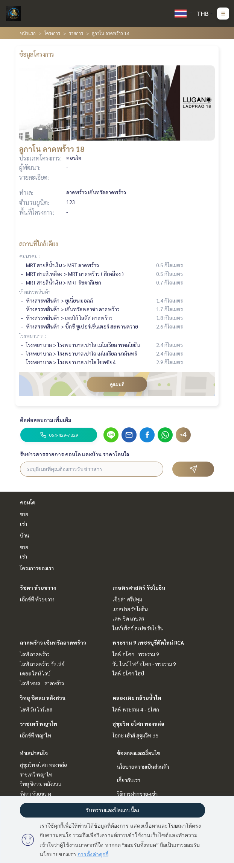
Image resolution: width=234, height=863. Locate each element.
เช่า (23, 523)
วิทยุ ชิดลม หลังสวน (42, 697)
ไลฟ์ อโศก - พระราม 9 (135, 654)
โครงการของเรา (37, 568)
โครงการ (52, 33)
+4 (183, 435)
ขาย (24, 513)
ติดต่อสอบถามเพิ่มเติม (45, 419)
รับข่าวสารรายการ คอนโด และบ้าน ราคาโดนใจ (74, 454)
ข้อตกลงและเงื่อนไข (138, 752)
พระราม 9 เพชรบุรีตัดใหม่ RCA (148, 642)
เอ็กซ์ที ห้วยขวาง (37, 599)
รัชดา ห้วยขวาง (38, 587)
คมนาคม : (29, 256)
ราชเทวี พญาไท (38, 723)
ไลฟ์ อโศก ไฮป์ (128, 673)
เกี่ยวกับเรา (128, 780)
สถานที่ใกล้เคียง (38, 244)
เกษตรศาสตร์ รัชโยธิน (138, 587)
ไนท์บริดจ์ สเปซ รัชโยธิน (138, 628)
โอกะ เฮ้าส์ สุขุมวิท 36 (135, 735)
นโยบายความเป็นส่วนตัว (143, 766)
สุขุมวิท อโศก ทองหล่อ (138, 723)
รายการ (76, 33)
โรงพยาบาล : (32, 335)
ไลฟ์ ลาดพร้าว (35, 654)
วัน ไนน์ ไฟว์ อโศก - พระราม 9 (144, 663)
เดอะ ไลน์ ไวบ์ (35, 673)
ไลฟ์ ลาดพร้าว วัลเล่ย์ (42, 663)
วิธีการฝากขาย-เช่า (137, 793)
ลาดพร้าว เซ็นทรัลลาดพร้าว (53, 642)
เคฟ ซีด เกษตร (128, 618)
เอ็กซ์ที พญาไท (35, 735)
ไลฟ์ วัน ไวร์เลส (36, 709)
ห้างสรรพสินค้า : (36, 291)
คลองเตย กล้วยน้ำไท (136, 697)
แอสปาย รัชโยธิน (130, 609)
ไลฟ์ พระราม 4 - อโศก (135, 709)
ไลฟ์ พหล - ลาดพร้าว (42, 683)
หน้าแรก (28, 33)
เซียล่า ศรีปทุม (127, 599)
